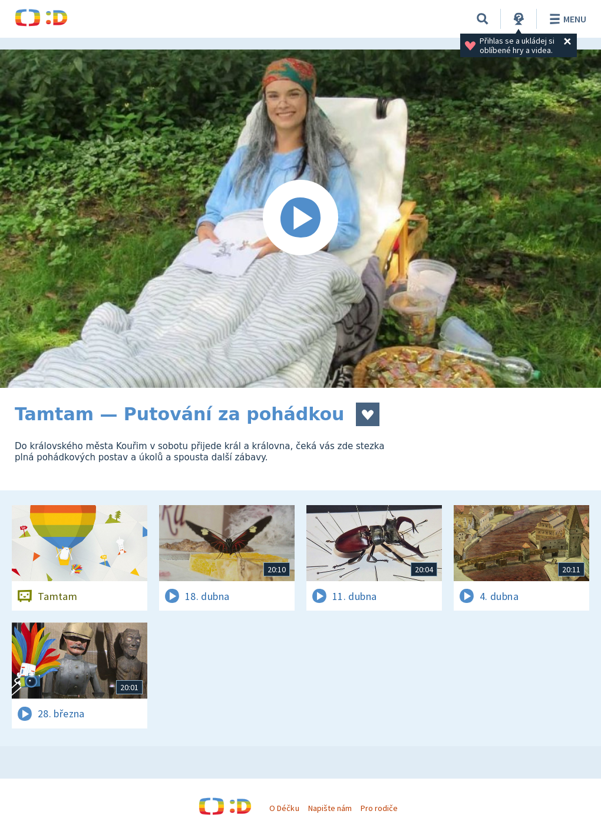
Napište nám (330, 808)
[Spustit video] (300, 219)
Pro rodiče (379, 808)
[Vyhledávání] (482, 19)
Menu (566, 19)
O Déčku (284, 808)
